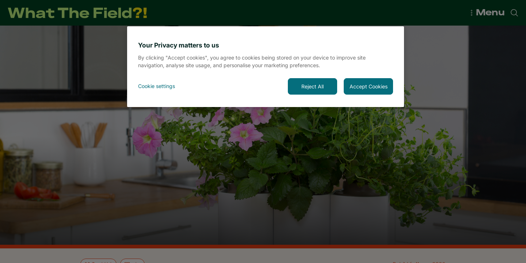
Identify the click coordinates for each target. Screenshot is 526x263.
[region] (265, 66)
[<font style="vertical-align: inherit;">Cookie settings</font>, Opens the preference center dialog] (162, 86)
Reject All (312, 86)
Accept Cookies (369, 86)
